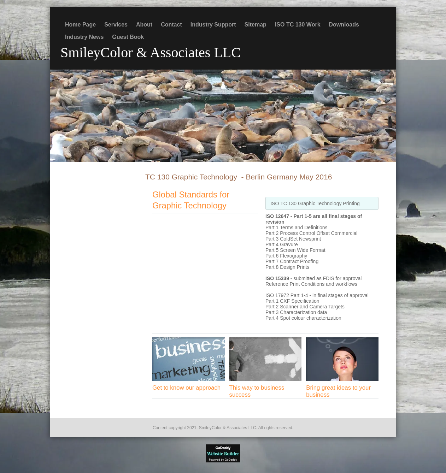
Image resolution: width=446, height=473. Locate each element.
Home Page (80, 25)
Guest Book (128, 37)
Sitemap (255, 25)
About (144, 25)
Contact (171, 25)
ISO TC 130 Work (298, 25)
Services (116, 25)
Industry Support (213, 25)
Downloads (344, 25)
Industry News (84, 37)
